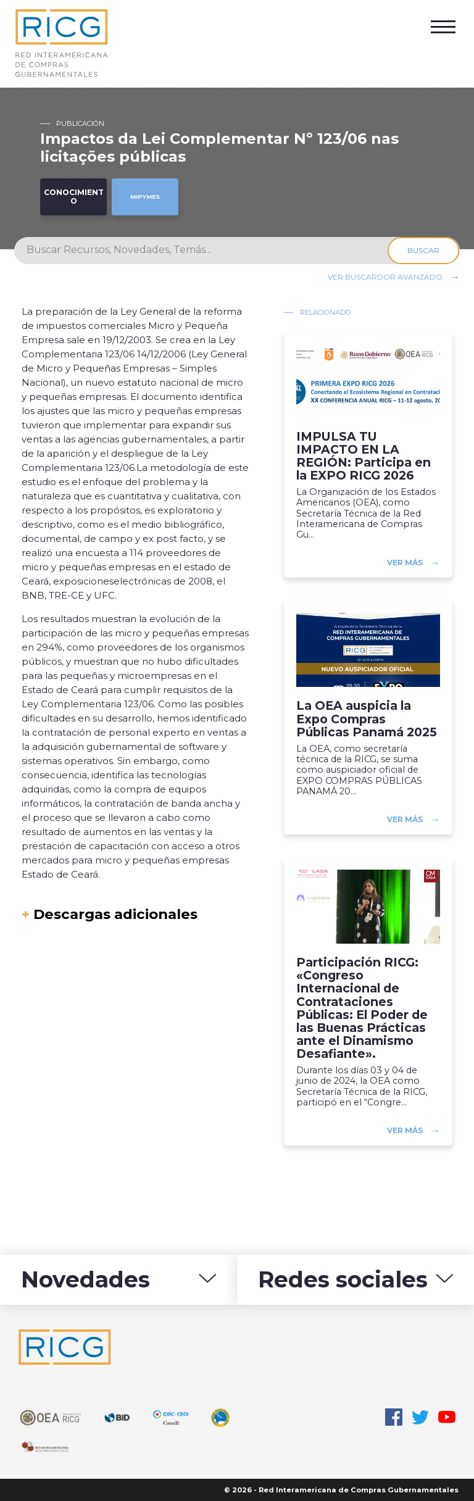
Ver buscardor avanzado (385, 276)
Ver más (405, 562)
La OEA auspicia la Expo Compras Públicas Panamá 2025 (366, 718)
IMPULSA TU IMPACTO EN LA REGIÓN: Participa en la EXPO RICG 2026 (363, 456)
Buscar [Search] (424, 250)
